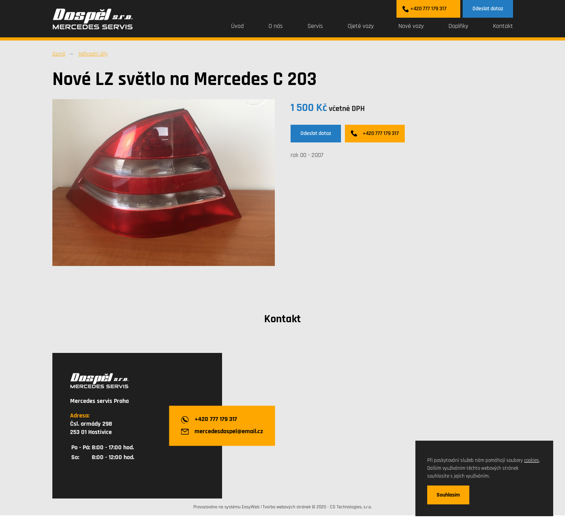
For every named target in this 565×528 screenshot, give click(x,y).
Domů (58, 53)
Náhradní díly (93, 53)
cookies (531, 460)
